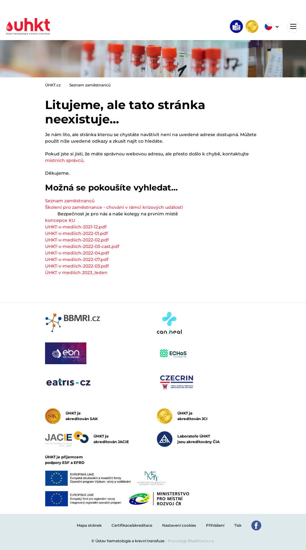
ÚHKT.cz (53, 85)
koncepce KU (60, 220)
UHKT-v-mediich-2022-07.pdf (76, 259)
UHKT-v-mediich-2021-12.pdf (76, 227)
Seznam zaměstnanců (90, 85)
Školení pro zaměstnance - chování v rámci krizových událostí (114, 207)
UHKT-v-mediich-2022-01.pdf (76, 233)
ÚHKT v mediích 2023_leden (76, 272)
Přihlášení (215, 525)
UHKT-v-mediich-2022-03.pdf (77, 266)
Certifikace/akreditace (132, 525)
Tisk (237, 525)
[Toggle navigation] (293, 26)
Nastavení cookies (179, 525)
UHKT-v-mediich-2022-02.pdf (77, 240)
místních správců (64, 160)
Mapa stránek (89, 525)
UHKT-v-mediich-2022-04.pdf (77, 253)
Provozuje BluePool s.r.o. (191, 541)
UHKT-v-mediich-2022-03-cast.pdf (82, 246)
